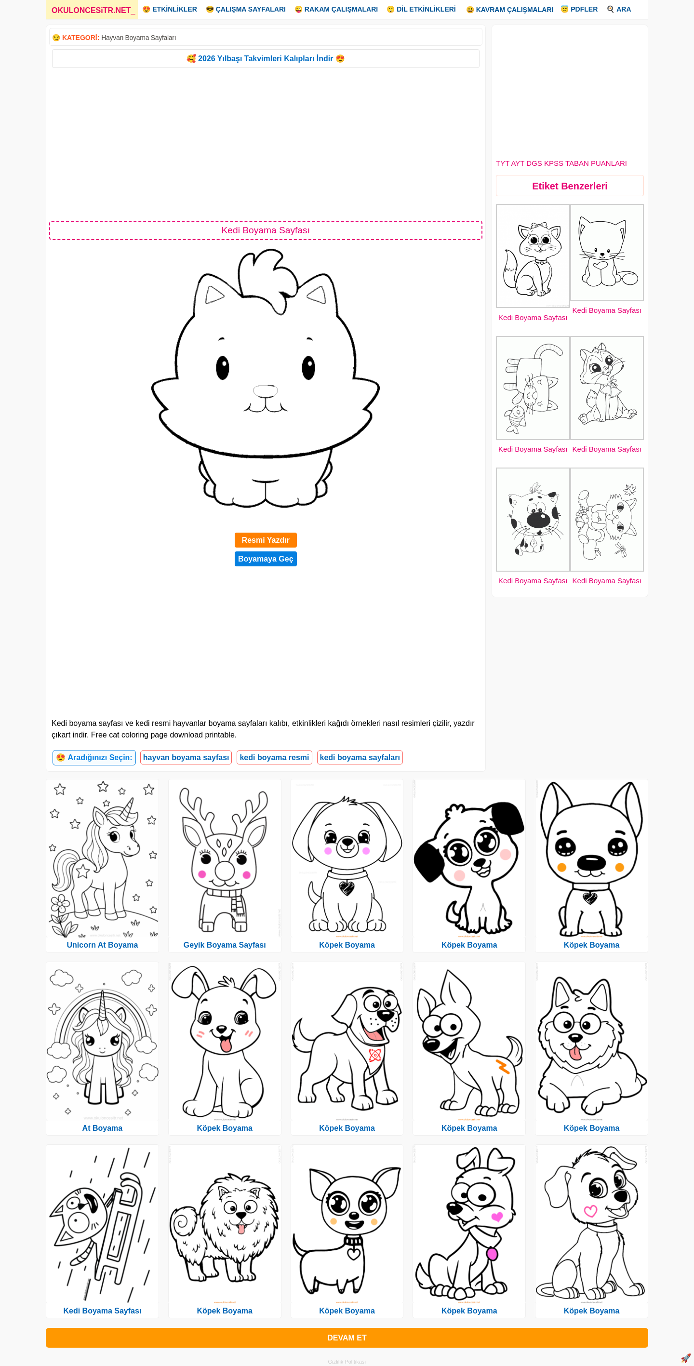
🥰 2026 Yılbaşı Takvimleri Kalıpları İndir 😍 (266, 58)
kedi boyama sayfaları (360, 757)
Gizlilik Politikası (347, 1362)
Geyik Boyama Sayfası (225, 945)
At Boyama (102, 1128)
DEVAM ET (346, 1338)
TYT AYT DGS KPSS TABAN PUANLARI (561, 163)
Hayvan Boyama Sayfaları (138, 37)
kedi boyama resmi (274, 757)
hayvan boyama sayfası (186, 757)
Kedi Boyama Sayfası (532, 317)
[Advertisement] (266, 143)
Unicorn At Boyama (102, 945)
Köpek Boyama (225, 1128)
